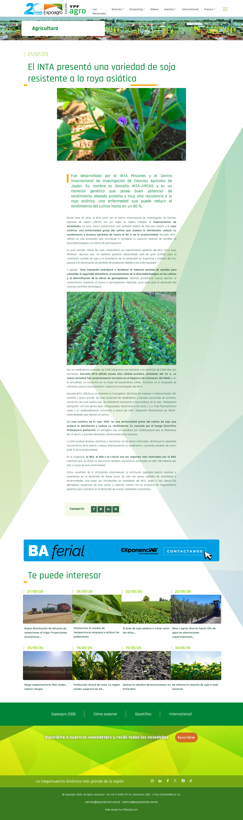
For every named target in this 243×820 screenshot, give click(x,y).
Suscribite (186, 737)
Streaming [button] (136, 9)
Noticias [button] (117, 9)
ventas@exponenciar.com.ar (103, 802)
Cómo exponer (105, 714)
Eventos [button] (169, 9)
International (190, 9)
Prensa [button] (208, 9)
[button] (94, 509)
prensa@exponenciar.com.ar (140, 802)
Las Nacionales (99, 11)
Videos (154, 9)
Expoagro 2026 (63, 714)
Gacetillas (143, 714)
